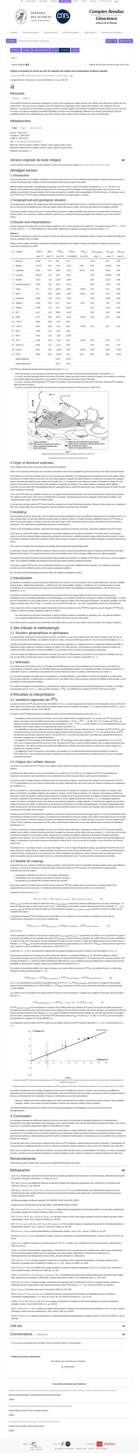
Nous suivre (81, 1448)
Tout (108, 41)
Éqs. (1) (23, 951)
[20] (98, 724)
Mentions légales (101, 1448)
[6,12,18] (103, 187)
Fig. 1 (64, 369)
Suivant (75, 50)
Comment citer (36, 128)
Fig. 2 (12, 1026)
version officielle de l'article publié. (96, 165)
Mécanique (43, 1)
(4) (105, 1023)
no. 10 (54, 50)
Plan (14, 58)
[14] (112, 374)
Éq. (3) (44, 971)
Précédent (15, 50)
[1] (110, 672)
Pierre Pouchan (49, 76)
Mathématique (31, 1)
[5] (108, 776)
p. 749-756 (64, 50)
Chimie (84, 1)
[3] (80, 773)
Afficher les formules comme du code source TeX (106, 65)
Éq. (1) (34, 892)
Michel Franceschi (33, 76)
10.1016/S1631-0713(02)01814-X (28, 142)
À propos (14, 32)
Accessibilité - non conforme (64, 1448)
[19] (98, 1016)
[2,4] (64, 481)
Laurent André (16, 76)
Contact (91, 1448)
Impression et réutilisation (111, 32)
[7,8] (106, 229)
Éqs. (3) (98, 1023)
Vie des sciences (106, 1)
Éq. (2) (68, 983)
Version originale (20, 65)
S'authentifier (68, 1367)
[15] (73, 727)
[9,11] (66, 946)
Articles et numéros (31, 32)
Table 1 (64, 226)
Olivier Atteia (63, 76)
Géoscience (65, 1)
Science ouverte (51, 32)
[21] (18, 996)
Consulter (11, 41)
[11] (22, 825)
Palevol (75, 1)
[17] (115, 906)
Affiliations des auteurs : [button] (20, 151)
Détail (14, 128)
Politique (41, 1334)
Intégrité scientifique (71, 32)
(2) (30, 951)
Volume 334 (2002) (41, 50)
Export (23, 128)
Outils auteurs (90, 32)
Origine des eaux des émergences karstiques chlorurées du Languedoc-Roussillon (40, 1406)
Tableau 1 (33, 689)
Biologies (93, 1)
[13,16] (95, 850)
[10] (51, 1018)
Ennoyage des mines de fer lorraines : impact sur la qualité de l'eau (34, 1422)
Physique (54, 1)
